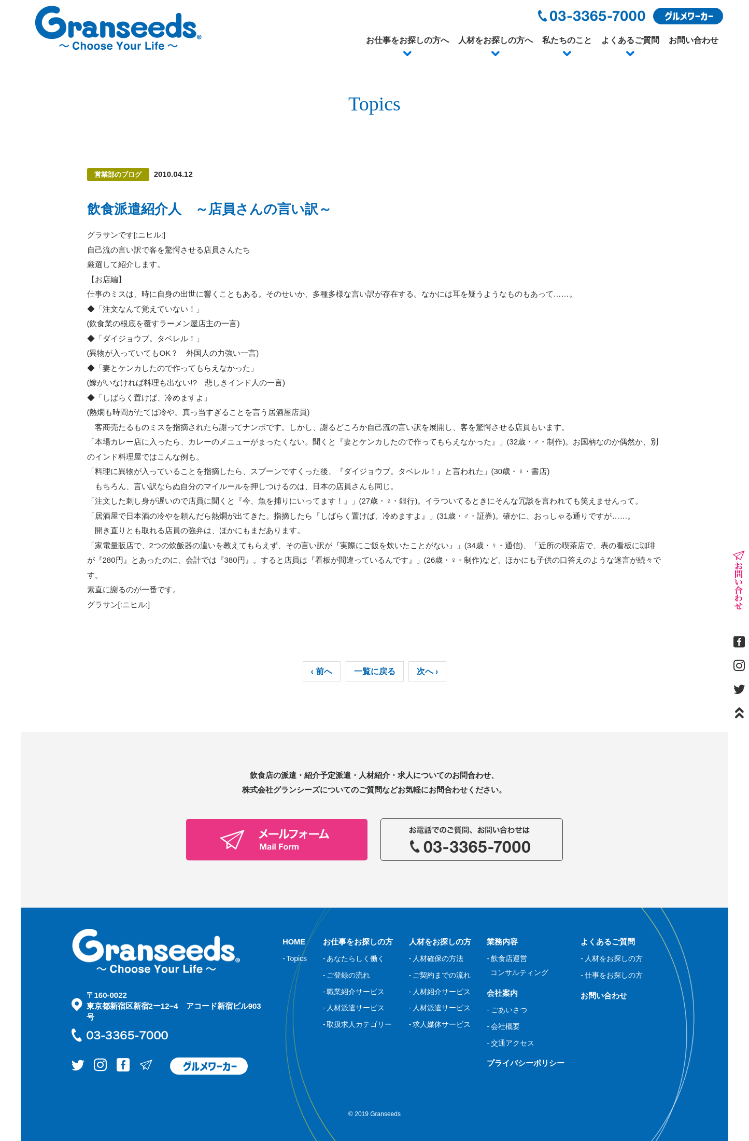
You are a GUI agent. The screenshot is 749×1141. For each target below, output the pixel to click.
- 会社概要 (503, 1026)
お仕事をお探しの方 (358, 941)
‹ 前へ (322, 671)
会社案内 (502, 992)
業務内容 (502, 941)
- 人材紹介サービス (440, 991)
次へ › (428, 671)
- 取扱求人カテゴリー (357, 1024)
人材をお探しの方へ (495, 40)
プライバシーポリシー (525, 1063)
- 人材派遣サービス (354, 1008)
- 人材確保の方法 (436, 958)
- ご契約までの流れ (440, 975)
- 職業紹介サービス (354, 991)
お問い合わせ (693, 40)
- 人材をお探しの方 (611, 958)
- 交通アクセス (510, 1042)
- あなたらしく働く (354, 958)
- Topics (294, 958)
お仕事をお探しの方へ (407, 40)
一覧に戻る (374, 671)
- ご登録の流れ (346, 975)
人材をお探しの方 (440, 941)
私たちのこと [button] (567, 40)
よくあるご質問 (630, 40)
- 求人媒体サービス (440, 1024)
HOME (294, 941)
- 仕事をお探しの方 (611, 975)
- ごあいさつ (507, 1010)
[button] (407, 54)
